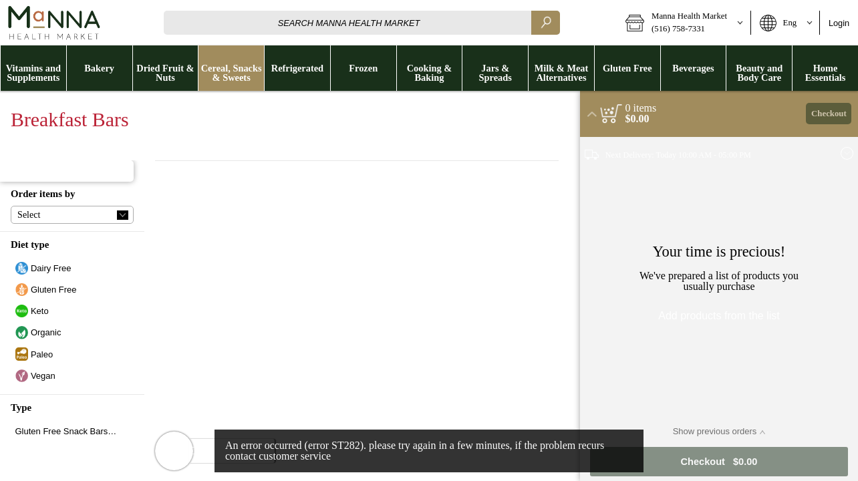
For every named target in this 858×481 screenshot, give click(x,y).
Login (839, 23)
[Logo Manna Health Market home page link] (53, 22)
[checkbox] (72, 268)
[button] (683, 22)
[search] (545, 22)
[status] (641, 108)
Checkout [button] (829, 113)
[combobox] (362, 22)
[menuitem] (33, 68)
